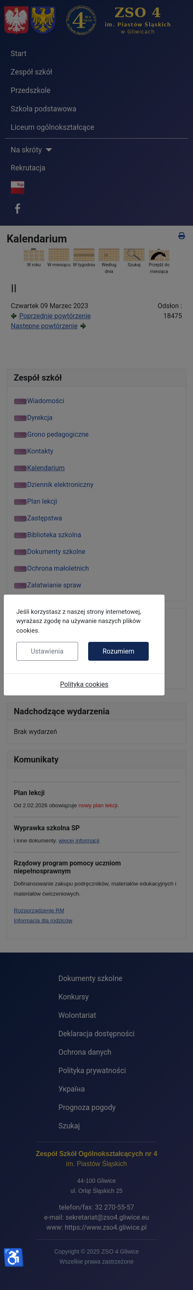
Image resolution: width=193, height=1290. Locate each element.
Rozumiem (118, 651)
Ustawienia (47, 651)
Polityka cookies (84, 684)
